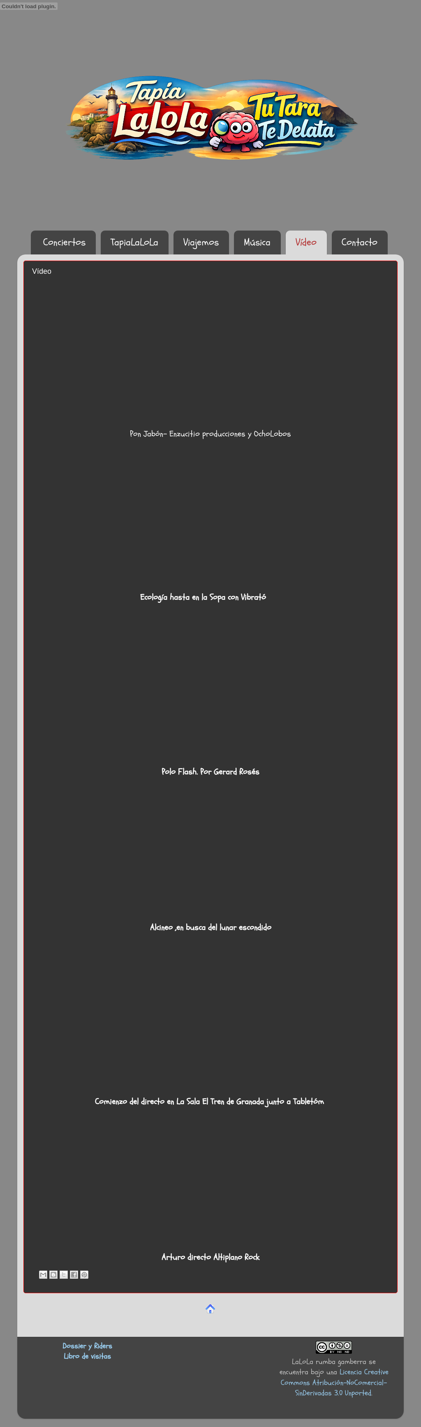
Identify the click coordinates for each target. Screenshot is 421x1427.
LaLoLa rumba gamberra (329, 1362)
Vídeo (306, 242)
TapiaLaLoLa (134, 242)
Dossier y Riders (87, 1346)
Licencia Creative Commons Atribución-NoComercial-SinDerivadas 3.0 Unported (335, 1382)
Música (257, 242)
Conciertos (64, 242)
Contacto (359, 242)
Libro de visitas (87, 1356)
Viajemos (201, 242)
